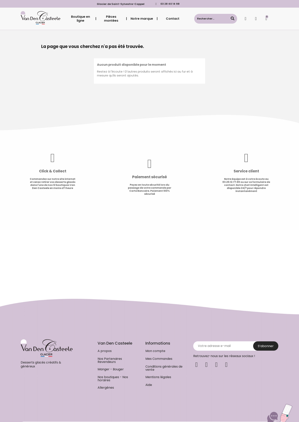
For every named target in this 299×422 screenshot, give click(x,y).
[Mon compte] (256, 19)
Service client (259, 171)
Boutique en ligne (80, 18)
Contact (172, 18)
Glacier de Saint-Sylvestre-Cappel (120, 4)
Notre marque (142, 18)
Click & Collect (39, 171)
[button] (105, 416)
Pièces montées (111, 18)
